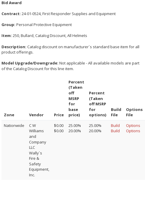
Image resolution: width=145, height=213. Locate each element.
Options (133, 125)
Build (115, 125)
